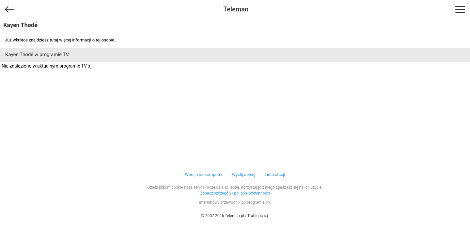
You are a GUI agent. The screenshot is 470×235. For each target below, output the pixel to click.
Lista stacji (275, 174)
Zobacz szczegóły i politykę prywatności (235, 193)
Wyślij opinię (243, 174)
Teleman (235, 9)
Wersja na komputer (204, 174)
